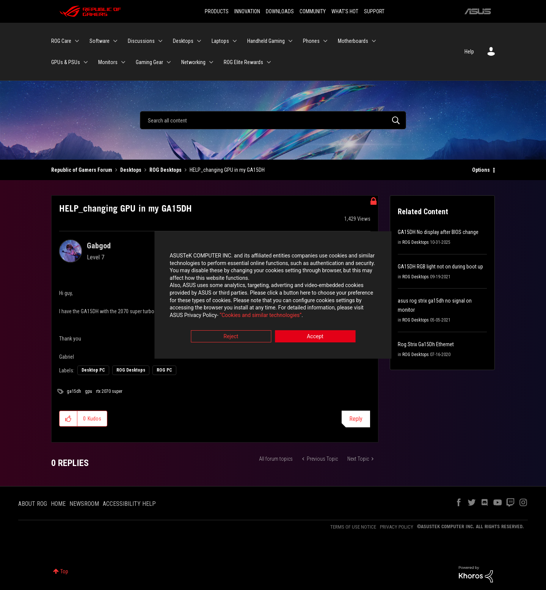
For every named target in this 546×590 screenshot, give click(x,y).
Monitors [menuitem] (108, 62)
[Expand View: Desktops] (199, 41)
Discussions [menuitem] (141, 41)
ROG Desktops (165, 170)
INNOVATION (247, 11)
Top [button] (64, 571)
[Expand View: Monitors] (123, 62)
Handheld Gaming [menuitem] (266, 41)
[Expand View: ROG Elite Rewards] (269, 62)
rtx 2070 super (109, 391)
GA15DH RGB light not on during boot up (440, 267)
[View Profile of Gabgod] (99, 245)
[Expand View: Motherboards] (374, 41)
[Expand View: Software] (115, 41)
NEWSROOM (84, 503)
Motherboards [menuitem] (353, 41)
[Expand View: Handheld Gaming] (290, 41)
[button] (68, 418)
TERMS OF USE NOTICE (353, 527)
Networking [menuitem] (193, 62)
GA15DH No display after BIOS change (438, 232)
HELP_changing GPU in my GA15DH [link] (227, 170)
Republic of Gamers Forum (81, 170)
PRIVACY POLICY (396, 527)
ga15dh (74, 391)
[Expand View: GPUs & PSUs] (85, 62)
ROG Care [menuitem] (61, 41)
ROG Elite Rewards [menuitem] (243, 62)
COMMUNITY (313, 11)
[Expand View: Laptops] (234, 41)
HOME (58, 503)
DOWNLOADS (280, 11)
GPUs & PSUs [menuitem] (65, 62)
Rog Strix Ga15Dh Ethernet (426, 344)
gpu (88, 391)
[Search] (273, 120)
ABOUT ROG (32, 503)
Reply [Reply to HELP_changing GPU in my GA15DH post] (355, 418)
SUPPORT (374, 11)
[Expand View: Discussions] (160, 41)
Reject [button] (231, 337)
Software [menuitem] (99, 41)
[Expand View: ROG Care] (77, 41)
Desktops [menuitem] (183, 41)
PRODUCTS (217, 11)
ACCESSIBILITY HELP (129, 503)
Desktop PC (93, 370)
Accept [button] (315, 337)
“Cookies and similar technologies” (223, 315)
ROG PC (164, 370)
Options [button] (481, 170)
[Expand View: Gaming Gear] (169, 62)
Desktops (130, 170)
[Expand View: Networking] (211, 62)
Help (469, 52)
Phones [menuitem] (311, 41)
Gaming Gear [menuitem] (149, 62)
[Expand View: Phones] (325, 41)
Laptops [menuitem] (220, 41)
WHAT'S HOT (344, 11)
